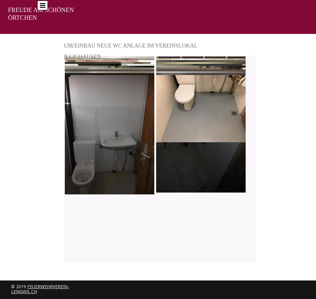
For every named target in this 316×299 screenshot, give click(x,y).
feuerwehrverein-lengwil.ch (40, 289)
